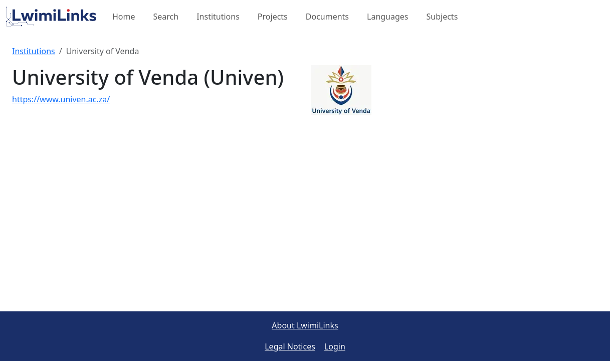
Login (334, 346)
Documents (327, 16)
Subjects (442, 16)
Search (166, 16)
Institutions (218, 16)
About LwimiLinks (305, 325)
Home (123, 16)
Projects (273, 16)
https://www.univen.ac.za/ (61, 99)
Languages (387, 16)
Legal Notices (290, 346)
